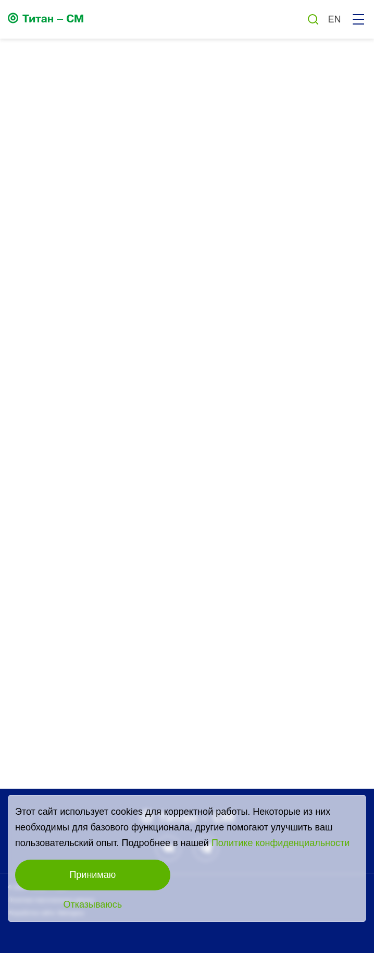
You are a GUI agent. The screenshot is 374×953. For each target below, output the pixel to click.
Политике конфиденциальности (280, 843)
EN (334, 19)
